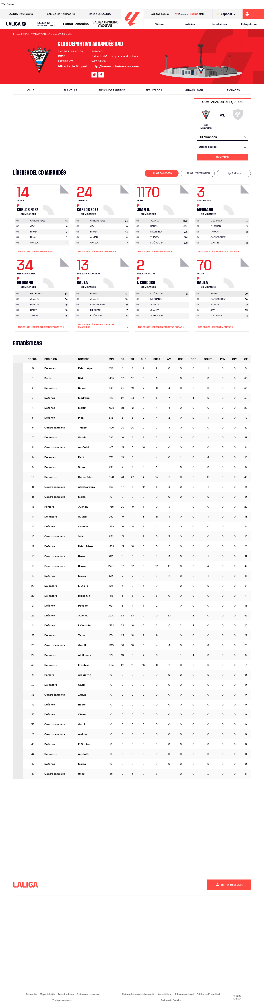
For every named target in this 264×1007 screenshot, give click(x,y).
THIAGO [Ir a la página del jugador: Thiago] (154, 237)
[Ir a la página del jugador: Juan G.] (176, 199)
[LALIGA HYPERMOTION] (46, 24)
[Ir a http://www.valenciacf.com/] (247, 4)
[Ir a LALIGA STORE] (190, 14)
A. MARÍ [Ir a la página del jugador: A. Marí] (94, 237)
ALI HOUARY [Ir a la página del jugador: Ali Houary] (156, 315)
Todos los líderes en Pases (155, 251)
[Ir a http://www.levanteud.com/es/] (123, 4)
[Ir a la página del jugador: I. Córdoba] (176, 272)
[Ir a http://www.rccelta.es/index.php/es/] (148, 4)
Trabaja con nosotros (88, 994)
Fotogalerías (249, 24)
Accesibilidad (165, 994)
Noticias (189, 24)
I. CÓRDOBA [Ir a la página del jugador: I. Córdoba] (156, 242)
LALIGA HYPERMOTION (198, 173)
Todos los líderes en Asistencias (218, 251)
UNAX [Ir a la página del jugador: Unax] (33, 237)
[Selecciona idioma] (227, 14)
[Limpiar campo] (245, 137)
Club (30, 90)
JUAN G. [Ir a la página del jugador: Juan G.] (34, 299)
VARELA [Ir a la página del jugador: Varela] (34, 242)
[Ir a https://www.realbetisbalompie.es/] (185, 4)
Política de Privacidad (208, 994)
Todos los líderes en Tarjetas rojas (161, 327)
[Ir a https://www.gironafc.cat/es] (111, 4)
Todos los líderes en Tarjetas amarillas (103, 326)
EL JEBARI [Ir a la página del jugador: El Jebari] (215, 226)
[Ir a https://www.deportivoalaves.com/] (61, 4)
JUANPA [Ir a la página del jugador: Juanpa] (154, 310)
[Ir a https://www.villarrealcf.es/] (260, 4)
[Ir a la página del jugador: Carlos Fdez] (56, 199)
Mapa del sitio (47, 994)
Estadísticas (219, 24)
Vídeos (159, 24)
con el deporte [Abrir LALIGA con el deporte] (61, 14)
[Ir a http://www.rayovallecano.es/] (135, 4)
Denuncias (31, 994)
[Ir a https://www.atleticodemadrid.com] (36, 4)
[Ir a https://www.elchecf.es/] (73, 4)
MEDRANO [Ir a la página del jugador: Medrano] (156, 231)
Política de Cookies (171, 1000)
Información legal (184, 994)
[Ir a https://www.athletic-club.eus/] (24, 4)
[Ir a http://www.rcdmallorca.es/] (173, 4)
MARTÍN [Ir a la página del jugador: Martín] (214, 242)
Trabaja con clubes (62, 1000)
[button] (16, 24)
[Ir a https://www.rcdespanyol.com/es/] (160, 4)
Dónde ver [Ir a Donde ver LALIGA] (100, 14)
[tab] (162, 173)
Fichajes (233, 90)
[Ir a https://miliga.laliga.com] (253, 14)
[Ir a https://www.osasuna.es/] (49, 4)
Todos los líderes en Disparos (97, 251)
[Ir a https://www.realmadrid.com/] (197, 4)
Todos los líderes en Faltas (215, 327)
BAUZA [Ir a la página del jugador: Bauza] (33, 231)
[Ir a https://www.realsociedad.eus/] (222, 4)
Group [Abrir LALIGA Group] (160, 14)
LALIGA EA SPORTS (162, 173)
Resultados (154, 90)
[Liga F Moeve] (76, 24)
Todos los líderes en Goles (35, 251)
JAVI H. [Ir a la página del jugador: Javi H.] (34, 226)
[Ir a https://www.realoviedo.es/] (210, 4)
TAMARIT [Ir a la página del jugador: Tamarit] (215, 231)
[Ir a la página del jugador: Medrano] (237, 199)
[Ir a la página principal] (132, 27)
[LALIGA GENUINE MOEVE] (105, 24)
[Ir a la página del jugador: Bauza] (116, 272)
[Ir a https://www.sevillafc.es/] (235, 4)
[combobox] (222, 137)
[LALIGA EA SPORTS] (16, 24)
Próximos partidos (112, 90)
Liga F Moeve (234, 173)
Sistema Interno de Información (138, 994)
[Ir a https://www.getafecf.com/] (98, 4)
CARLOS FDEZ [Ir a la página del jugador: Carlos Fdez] (217, 237)
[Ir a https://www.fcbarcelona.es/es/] (86, 4)
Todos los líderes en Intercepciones (41, 327)
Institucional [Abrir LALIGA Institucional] (20, 14)
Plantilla (70, 90)
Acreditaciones (66, 994)
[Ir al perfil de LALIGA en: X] (94, 74)
